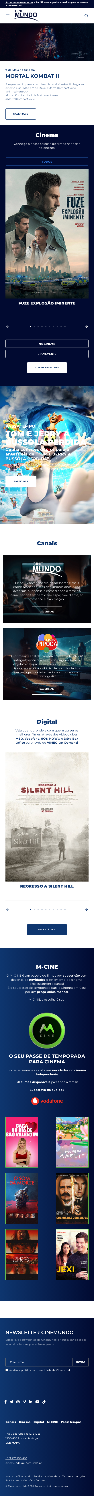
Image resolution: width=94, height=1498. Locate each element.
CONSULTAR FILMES (47, 367)
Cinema (25, 1422)
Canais (10, 1422)
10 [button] (65, 326)
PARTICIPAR (21, 481)
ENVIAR (80, 1361)
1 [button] (30, 326)
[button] (7, 326)
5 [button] (45, 326)
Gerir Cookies (37, 1480)
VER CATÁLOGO (47, 929)
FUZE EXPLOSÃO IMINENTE (47, 303)
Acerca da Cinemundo (18, 1476)
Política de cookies (16, 1480)
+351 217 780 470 (16, 1458)
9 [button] (61, 326)
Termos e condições (73, 1476)
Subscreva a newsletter (19, 2)
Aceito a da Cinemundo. (38, 1370)
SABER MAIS (47, 611)
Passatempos (71, 1422)
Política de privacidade (47, 1476)
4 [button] (42, 326)
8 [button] (57, 326)
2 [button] (34, 326)
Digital (39, 1422)
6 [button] (49, 326)
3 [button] (38, 326)
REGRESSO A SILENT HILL (47, 886)
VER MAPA (12, 1442)
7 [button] (53, 326)
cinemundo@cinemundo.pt (23, 1463)
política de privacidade (36, 1370)
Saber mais (47, 589)
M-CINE (52, 1422)
